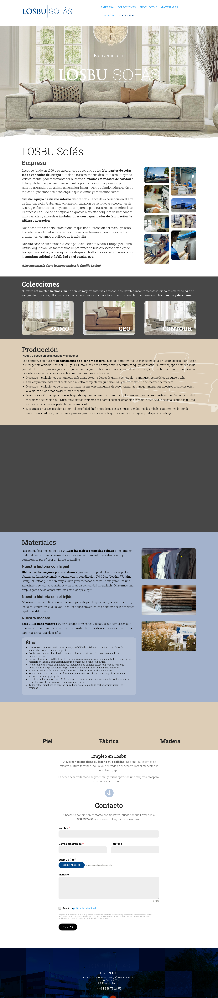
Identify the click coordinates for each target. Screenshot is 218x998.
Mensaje (64, 874)
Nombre (64, 828)
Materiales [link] (169, 7)
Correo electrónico (71, 843)
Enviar (68, 927)
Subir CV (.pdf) (67, 859)
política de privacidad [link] (84, 908)
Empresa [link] (107, 7)
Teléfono (116, 843)
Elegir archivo (71, 865)
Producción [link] (148, 7)
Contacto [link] (108, 27)
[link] (72, 17)
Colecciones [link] (127, 7)
